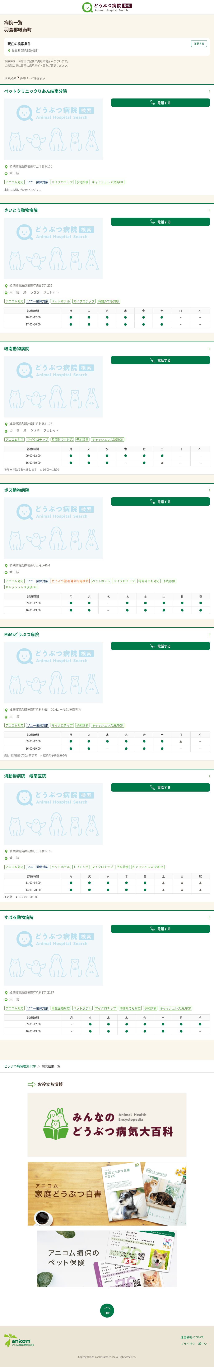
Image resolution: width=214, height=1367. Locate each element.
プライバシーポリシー (195, 1344)
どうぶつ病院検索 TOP (20, 1066)
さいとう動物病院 (21, 210)
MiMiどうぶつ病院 (21, 634)
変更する (199, 43)
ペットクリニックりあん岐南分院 (35, 91)
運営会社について (192, 1337)
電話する (160, 102)
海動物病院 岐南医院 (25, 776)
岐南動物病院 (16, 349)
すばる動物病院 (18, 917)
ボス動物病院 (16, 490)
